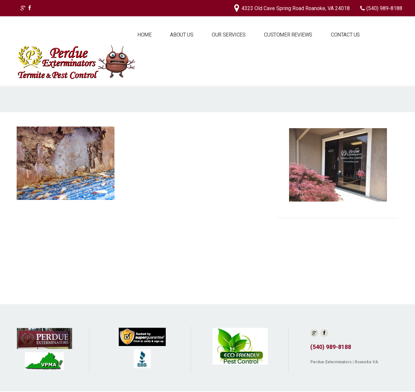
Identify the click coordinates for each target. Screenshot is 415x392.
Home (144, 35)
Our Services (228, 35)
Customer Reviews (288, 35)
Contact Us (345, 35)
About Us (181, 35)
